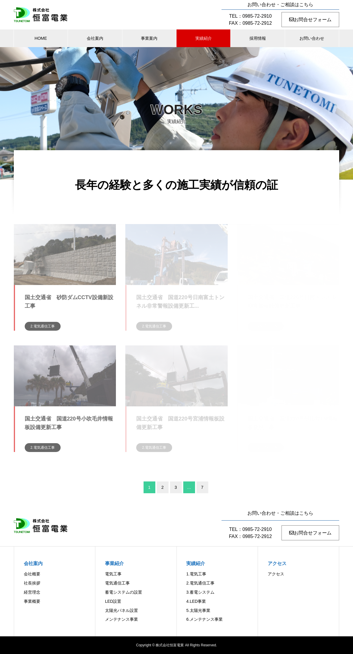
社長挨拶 (32, 583)
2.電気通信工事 (43, 326)
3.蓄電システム (200, 592)
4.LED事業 (196, 601)
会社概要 (32, 574)
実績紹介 (203, 38)
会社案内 (95, 38)
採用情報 (257, 38)
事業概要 (32, 601)
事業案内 (149, 38)
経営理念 (32, 592)
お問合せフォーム (310, 19)
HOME (41, 38)
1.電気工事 (196, 574)
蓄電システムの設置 (123, 592)
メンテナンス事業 (121, 619)
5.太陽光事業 (198, 610)
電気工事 (113, 574)
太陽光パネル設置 (121, 610)
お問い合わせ (311, 38)
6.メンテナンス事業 (204, 619)
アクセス (276, 574)
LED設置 (113, 601)
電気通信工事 (117, 583)
